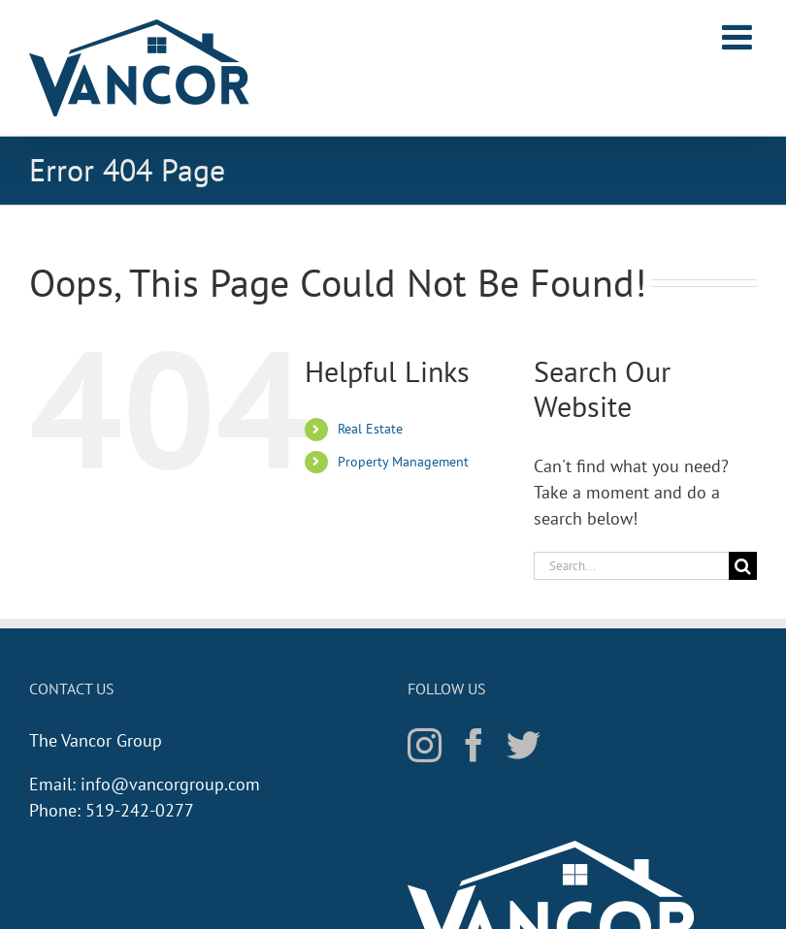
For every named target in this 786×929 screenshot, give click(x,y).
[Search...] (631, 566)
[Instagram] (425, 744)
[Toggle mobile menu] (739, 36)
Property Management (403, 461)
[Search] (743, 566)
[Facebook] (474, 744)
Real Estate (370, 428)
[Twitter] (523, 744)
